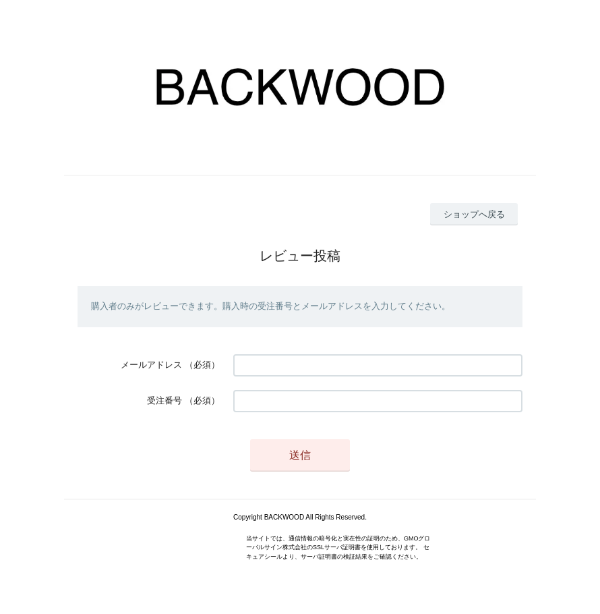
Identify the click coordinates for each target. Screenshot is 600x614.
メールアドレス (151, 365)
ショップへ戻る (474, 214)
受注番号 (164, 400)
